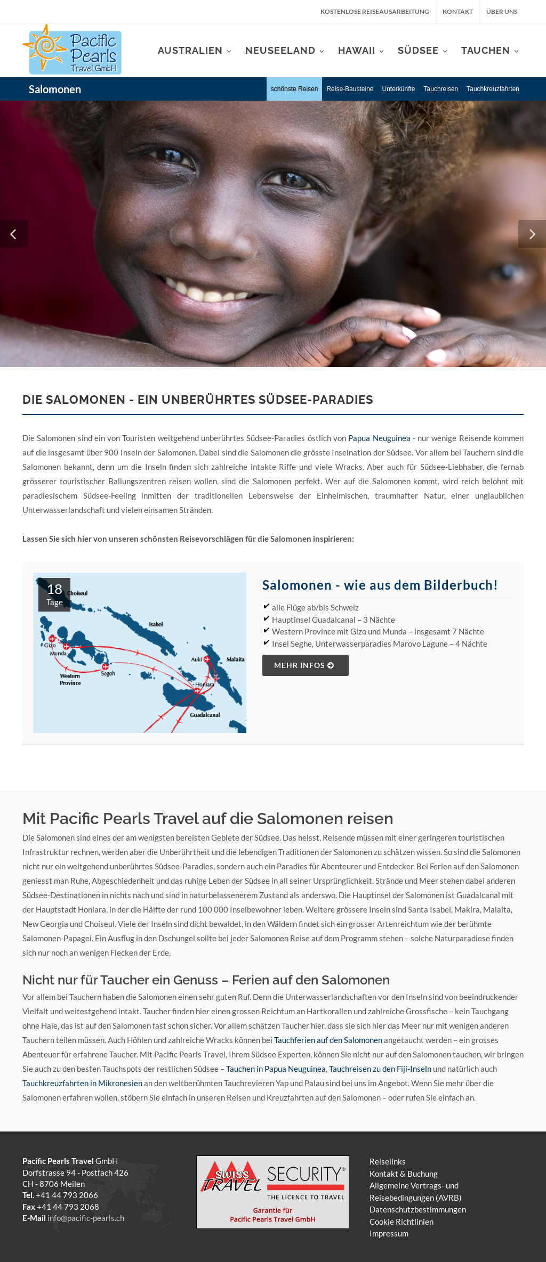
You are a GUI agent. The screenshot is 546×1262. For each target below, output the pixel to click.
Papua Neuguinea (379, 438)
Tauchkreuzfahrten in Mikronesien (82, 1083)
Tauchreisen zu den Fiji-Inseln (380, 1068)
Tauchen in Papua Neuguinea (276, 1068)
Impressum (389, 1233)
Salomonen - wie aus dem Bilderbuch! (380, 584)
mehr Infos (304, 665)
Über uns (501, 11)
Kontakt (458, 11)
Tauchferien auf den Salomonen (328, 1040)
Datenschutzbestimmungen (418, 1209)
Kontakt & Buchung (404, 1173)
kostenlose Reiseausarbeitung (374, 11)
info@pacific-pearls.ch (85, 1218)
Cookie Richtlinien (401, 1221)
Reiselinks (388, 1161)
